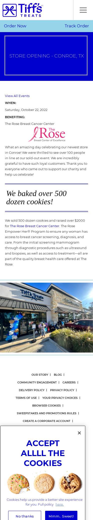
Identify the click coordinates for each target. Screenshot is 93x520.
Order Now (15, 25)
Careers (69, 382)
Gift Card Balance (34, 428)
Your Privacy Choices (60, 398)
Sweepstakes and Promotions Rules (46, 413)
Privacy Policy (62, 390)
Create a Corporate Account (46, 421)
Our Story (39, 374)
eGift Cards (64, 428)
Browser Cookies (46, 405)
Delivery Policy (31, 390)
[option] (46, 318)
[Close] (79, 437)
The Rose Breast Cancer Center (34, 226)
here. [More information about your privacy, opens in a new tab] (60, 509)
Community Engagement (37, 382)
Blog (58, 374)
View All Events (17, 96)
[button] (83, 10)
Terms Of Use (26, 398)
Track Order (77, 25)
